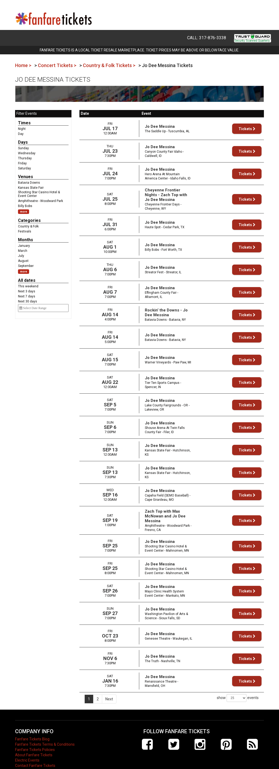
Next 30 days (27, 301)
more (23, 211)
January (24, 246)
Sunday (23, 148)
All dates (26, 280)
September (26, 266)
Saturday (24, 168)
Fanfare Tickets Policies (35, 738)
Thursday (25, 158)
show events (238, 686)
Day (21, 134)
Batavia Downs (29, 182)
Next (109, 687)
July (21, 256)
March (22, 251)
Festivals (24, 231)
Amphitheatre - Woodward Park (40, 201)
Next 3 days (26, 291)
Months (25, 239)
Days (23, 142)
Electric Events (27, 748)
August (23, 261)
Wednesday (26, 153)
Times (24, 122)
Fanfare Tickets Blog (32, 727)
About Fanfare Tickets (33, 743)
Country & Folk (28, 226)
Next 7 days (26, 296)
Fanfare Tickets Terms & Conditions (45, 733)
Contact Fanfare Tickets (35, 754)
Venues (25, 176)
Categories (29, 220)
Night (22, 129)
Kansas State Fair (31, 188)
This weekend (28, 286)
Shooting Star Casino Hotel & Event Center (39, 194)
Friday (22, 163)
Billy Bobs (25, 206)
